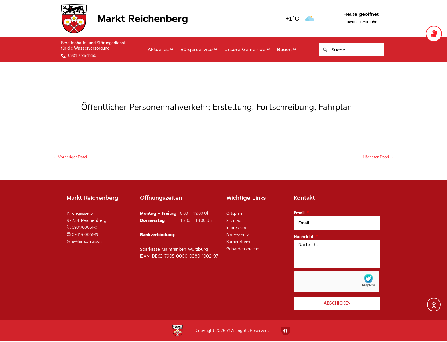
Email (300, 213)
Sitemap (234, 221)
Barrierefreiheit (241, 242)
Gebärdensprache (244, 249)
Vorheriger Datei (71, 157)
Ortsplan (234, 214)
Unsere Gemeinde (247, 49)
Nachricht (304, 237)
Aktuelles (160, 49)
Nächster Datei (377, 157)
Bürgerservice (198, 49)
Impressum (237, 228)
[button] (84, 235)
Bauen (286, 49)
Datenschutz (238, 235)
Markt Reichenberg (143, 18)
